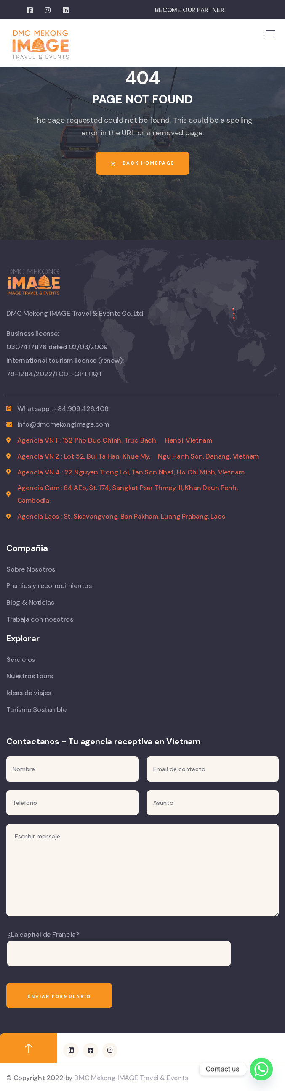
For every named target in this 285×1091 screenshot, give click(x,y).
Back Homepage (143, 163)
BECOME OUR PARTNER (189, 10)
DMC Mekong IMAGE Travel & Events (131, 1077)
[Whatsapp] (261, 1069)
